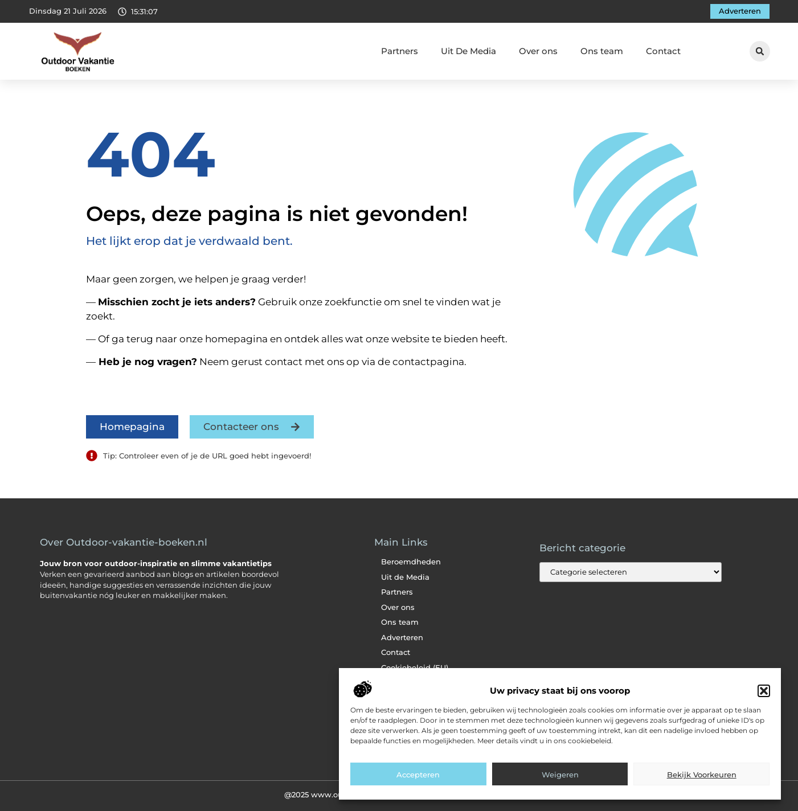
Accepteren (418, 788)
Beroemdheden (411, 562)
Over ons (538, 51)
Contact (663, 51)
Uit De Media (468, 51)
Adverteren (402, 637)
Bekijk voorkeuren (701, 788)
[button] (764, 704)
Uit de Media (405, 577)
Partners (399, 51)
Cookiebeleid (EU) (414, 667)
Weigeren (560, 788)
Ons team (601, 51)
